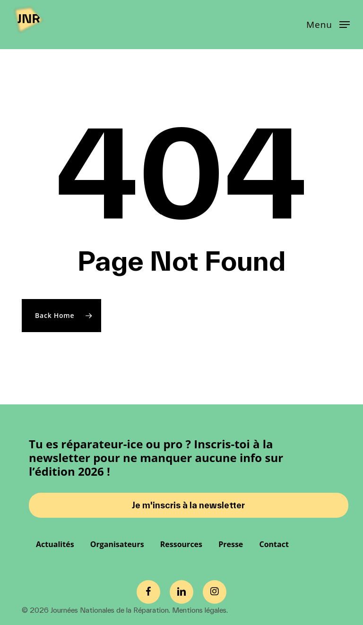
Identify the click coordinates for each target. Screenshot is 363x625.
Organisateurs (117, 544)
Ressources (181, 544)
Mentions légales (199, 610)
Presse (230, 544)
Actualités (55, 544)
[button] (328, 23)
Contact (273, 544)
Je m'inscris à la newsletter (188, 505)
